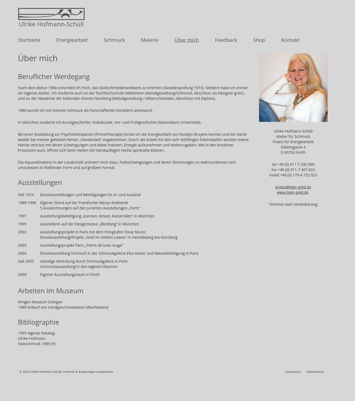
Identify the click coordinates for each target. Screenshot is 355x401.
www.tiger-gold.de (292, 192)
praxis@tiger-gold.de (293, 186)
